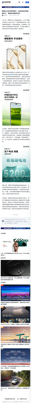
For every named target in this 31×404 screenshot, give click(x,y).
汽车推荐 (3, 282)
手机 (10, 74)
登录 (27, 2)
